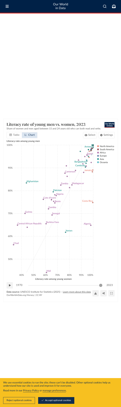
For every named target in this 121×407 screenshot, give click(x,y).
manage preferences (54, 391)
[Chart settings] (106, 135)
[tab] (14, 135)
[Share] (103, 293)
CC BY (39, 295)
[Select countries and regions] (90, 135)
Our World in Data (60, 6)
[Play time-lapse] (10, 285)
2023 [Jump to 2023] (109, 285)
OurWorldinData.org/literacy (20, 295)
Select (91, 135)
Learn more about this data (77, 292)
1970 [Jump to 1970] (19, 285)
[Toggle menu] (7, 6)
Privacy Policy (31, 391)
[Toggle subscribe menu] (114, 6)
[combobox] (104, 6)
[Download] (95, 293)
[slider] (101, 285)
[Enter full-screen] (111, 293)
